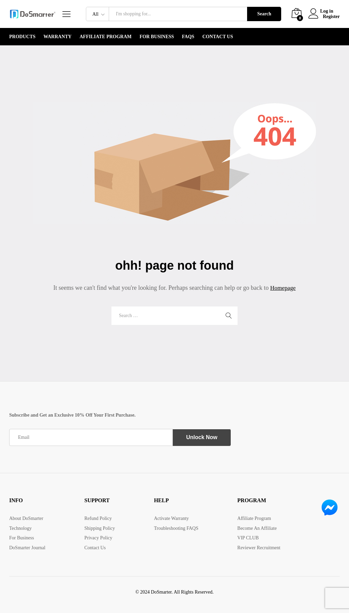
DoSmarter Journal (27, 547)
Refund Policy (98, 518)
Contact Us (217, 36)
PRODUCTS (22, 36)
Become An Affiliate (257, 528)
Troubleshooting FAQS (176, 528)
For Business (157, 36)
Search (264, 13)
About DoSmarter (26, 518)
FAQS (188, 36)
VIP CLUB (248, 537)
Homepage (283, 287)
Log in (322, 11)
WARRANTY (58, 36)
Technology (20, 528)
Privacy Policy (98, 537)
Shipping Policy (99, 528)
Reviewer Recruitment (258, 547)
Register (331, 16)
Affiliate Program (105, 36)
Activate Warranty (171, 518)
